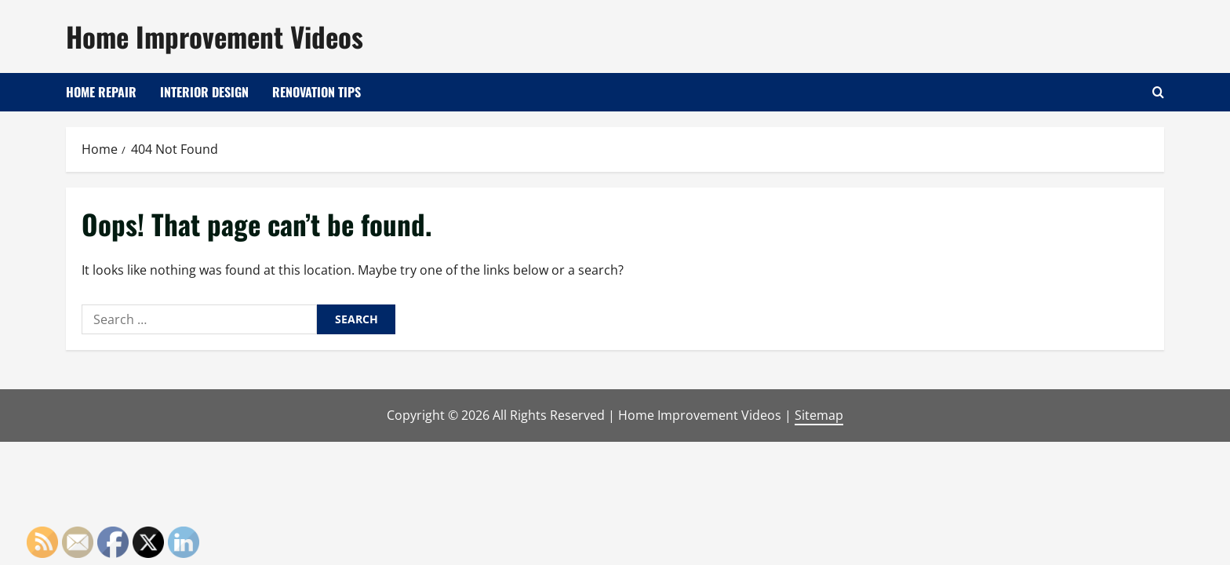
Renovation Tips (316, 91)
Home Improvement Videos (214, 36)
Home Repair (101, 91)
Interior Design (204, 91)
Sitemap (819, 415)
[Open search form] (1158, 92)
